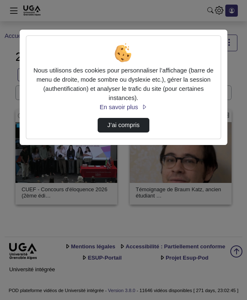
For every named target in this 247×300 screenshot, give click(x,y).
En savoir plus (123, 107)
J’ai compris (123, 125)
